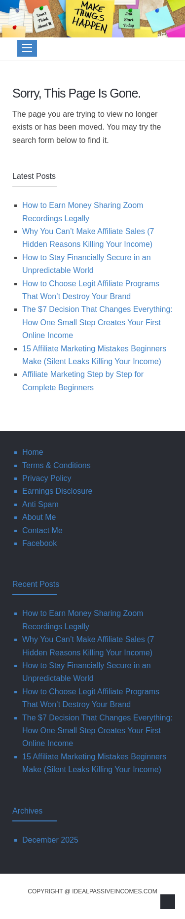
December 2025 (50, 840)
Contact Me (42, 530)
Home (32, 452)
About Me (39, 517)
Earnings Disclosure (57, 491)
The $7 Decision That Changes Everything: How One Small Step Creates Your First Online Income (97, 322)
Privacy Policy (47, 478)
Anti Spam (40, 504)
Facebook (39, 543)
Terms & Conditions (56, 465)
